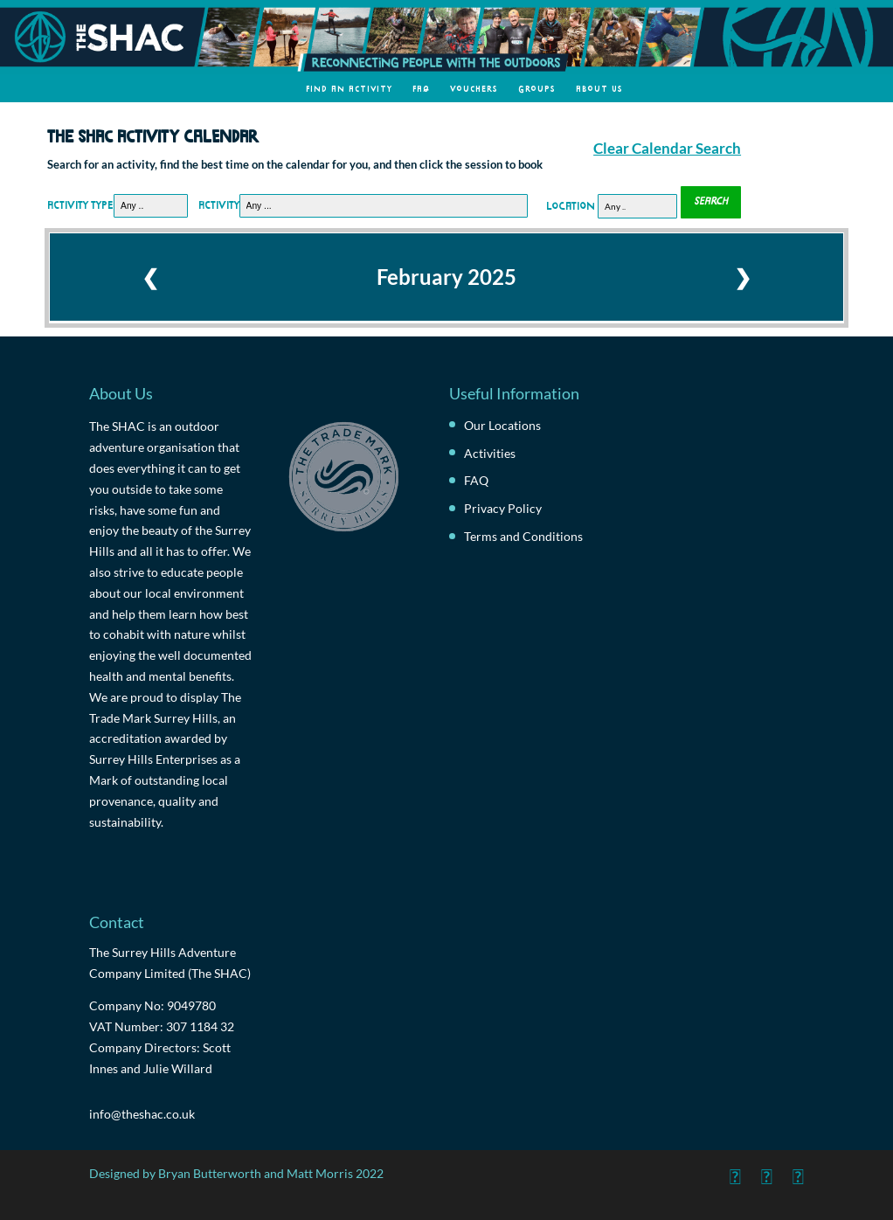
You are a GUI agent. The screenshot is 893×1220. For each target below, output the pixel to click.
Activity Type (80, 204)
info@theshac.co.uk (142, 1113)
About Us (599, 88)
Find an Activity (349, 88)
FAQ (421, 88)
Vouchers (474, 88)
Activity (218, 204)
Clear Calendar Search (667, 148)
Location (570, 204)
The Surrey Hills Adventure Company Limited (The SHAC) (170, 963)
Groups (537, 88)
